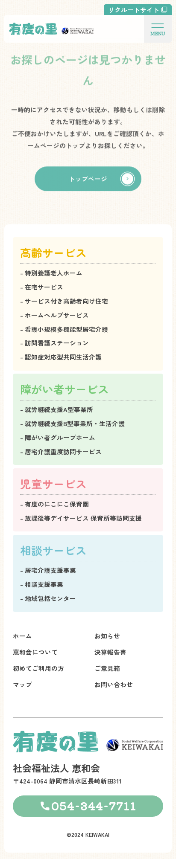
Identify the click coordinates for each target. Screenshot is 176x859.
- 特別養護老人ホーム (51, 272)
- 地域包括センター (48, 598)
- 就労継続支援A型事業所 (56, 409)
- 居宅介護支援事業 (48, 570)
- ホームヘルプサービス (54, 315)
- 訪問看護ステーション (54, 342)
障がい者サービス (64, 389)
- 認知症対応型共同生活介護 (61, 356)
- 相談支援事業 (41, 584)
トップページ (88, 179)
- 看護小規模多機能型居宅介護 (64, 329)
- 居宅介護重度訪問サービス (61, 451)
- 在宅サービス (41, 286)
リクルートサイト (133, 9)
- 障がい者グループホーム (57, 437)
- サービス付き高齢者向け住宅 (64, 300)
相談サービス (53, 550)
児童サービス (53, 483)
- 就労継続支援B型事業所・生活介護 (72, 423)
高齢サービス (53, 252)
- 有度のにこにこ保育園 (54, 503)
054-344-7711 (93, 805)
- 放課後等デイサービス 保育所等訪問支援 (81, 518)
